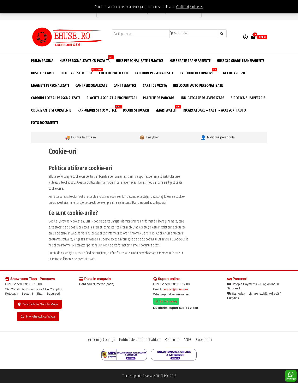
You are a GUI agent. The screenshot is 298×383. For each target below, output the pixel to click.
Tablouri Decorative (198, 71)
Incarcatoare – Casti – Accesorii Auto (214, 110)
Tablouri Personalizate (154, 72)
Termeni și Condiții (100, 339)
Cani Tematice (125, 85)
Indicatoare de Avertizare (202, 97)
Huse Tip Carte (42, 72)
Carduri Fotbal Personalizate (56, 97)
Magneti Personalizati (50, 85)
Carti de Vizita (155, 85)
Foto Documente (45, 122)
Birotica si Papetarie (248, 97)
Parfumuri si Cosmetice (99, 109)
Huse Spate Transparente (190, 60)
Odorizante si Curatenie (51, 110)
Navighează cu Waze (38, 316)
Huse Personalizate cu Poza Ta (86, 59)
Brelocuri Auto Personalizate (198, 85)
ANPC (188, 339)
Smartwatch (167, 109)
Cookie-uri (182, 6)
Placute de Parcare (158, 97)
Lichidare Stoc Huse (78, 71)
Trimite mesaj (166, 301)
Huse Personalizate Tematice (139, 60)
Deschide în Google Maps (38, 304)
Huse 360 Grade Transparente (240, 60)
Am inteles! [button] (196, 6)
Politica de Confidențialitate (140, 339)
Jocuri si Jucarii (136, 110)
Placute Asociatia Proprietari (112, 97)
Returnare (172, 339)
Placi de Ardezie (233, 72)
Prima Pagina (42, 60)
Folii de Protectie (114, 72)
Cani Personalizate (91, 85)
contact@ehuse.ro (175, 289)
